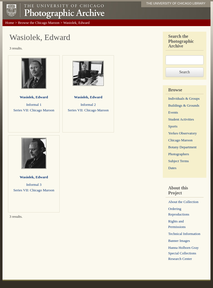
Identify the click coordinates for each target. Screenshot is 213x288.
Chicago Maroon (180, 140)
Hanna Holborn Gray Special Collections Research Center (183, 253)
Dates (172, 168)
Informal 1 (33, 104)
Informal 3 (33, 184)
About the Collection (183, 202)
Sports (173, 126)
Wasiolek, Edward (34, 97)
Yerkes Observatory (182, 133)
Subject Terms (178, 161)
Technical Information (184, 234)
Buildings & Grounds (183, 105)
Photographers (178, 154)
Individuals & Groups (184, 98)
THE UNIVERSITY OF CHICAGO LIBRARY (176, 3)
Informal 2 (88, 104)
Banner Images (179, 241)
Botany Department (182, 147)
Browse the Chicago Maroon (39, 23)
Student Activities (181, 119)
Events (173, 112)
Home (9, 23)
